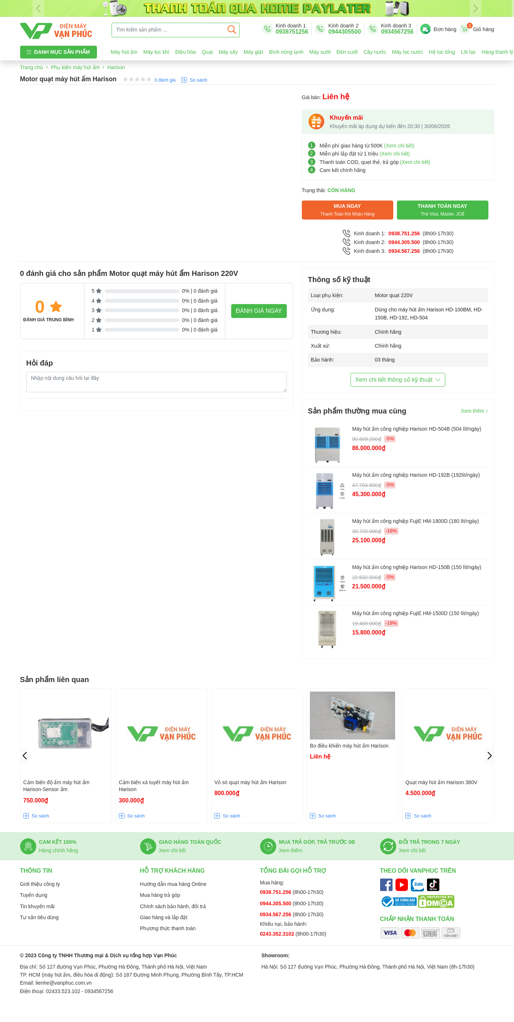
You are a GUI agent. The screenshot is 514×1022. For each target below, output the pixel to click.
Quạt (207, 52)
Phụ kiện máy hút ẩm (75, 67)
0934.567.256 (404, 251)
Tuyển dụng (34, 895)
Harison (116, 67)
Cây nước (375, 52)
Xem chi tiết (172, 850)
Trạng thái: (329, 190)
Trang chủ (32, 67)
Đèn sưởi (347, 52)
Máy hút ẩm (124, 52)
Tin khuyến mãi (37, 906)
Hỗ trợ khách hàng (172, 871)
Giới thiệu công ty (40, 884)
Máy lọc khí (156, 52)
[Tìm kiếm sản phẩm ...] (168, 30)
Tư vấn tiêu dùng (39, 917)
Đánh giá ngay (259, 311)
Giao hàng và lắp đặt (164, 917)
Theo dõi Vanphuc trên (418, 871)
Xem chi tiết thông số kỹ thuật (397, 380)
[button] (489, 756)
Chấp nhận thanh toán (417, 919)
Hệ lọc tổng (442, 52)
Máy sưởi (320, 52)
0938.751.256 (404, 233)
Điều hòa (185, 52)
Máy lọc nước (407, 52)
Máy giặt (253, 52)
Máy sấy (228, 52)
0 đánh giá (165, 80)
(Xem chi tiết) (399, 146)
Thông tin (36, 871)
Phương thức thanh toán (168, 928)
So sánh (198, 80)
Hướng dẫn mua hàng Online (173, 884)
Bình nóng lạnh (286, 52)
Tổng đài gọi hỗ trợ (293, 871)
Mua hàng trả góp (160, 895)
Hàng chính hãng (58, 850)
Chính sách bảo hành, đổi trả (173, 906)
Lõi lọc (468, 52)
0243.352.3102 (278, 934)
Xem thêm (474, 411)
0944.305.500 (404, 242)
